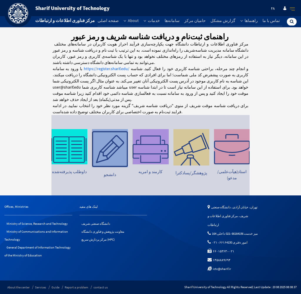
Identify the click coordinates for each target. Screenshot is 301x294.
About (131, 20)
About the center (18, 287)
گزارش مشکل (222, 20)
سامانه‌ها (172, 20)
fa (273, 8)
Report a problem (76, 287)
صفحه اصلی (108, 20)
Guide (55, 287)
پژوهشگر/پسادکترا (191, 173)
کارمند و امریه (150, 171)
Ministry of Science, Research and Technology (37, 224)
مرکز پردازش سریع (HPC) (98, 239)
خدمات (151, 20)
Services (40, 287)
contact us (100, 287)
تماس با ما (271, 20)
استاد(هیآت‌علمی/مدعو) (232, 174)
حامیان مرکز (195, 20)
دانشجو (110, 174)
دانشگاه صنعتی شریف (95, 224)
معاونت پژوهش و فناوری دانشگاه (102, 231)
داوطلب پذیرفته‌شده (69, 171)
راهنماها (249, 20)
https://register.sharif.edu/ (106, 68)
